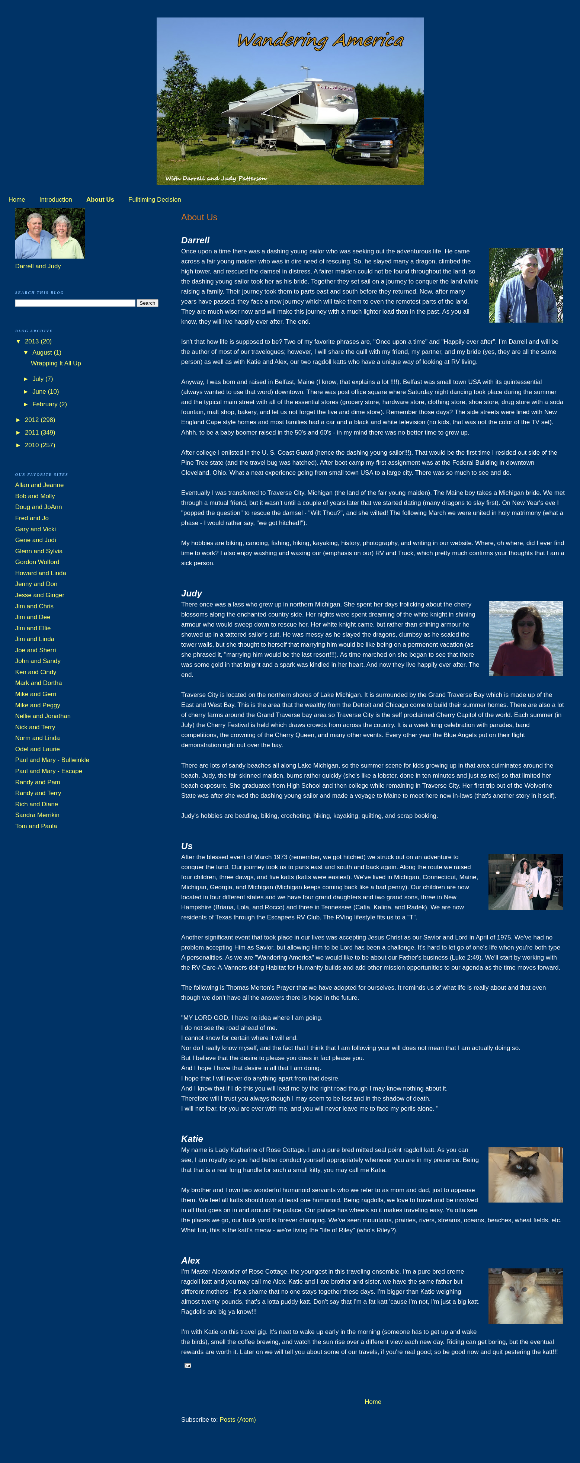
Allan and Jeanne (39, 485)
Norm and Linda (37, 738)
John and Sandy (38, 661)
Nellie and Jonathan (43, 716)
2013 (33, 341)
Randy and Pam (37, 782)
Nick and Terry (35, 727)
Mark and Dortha (38, 682)
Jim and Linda (34, 639)
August (43, 352)
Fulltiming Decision (154, 199)
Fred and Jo (32, 518)
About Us (100, 199)
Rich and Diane (36, 804)
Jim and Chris (34, 606)
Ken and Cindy (36, 672)
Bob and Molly (35, 496)
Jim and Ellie (33, 628)
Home (17, 199)
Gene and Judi (35, 540)
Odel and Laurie (37, 749)
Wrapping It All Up (56, 363)
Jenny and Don (36, 584)
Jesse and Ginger (39, 595)
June (40, 391)
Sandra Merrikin (37, 815)
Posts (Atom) (237, 1419)
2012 (33, 419)
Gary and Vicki (35, 529)
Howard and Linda (40, 573)
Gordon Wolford (37, 562)
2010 (33, 445)
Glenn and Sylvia (39, 551)
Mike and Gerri (36, 694)
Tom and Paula (36, 826)
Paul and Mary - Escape (48, 771)
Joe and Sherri (35, 650)
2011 (33, 432)
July (38, 378)
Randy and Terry (38, 793)
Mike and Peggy (37, 705)
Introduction (55, 199)
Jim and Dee (33, 617)
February (45, 404)
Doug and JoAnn (38, 506)
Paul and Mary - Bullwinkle (52, 759)
